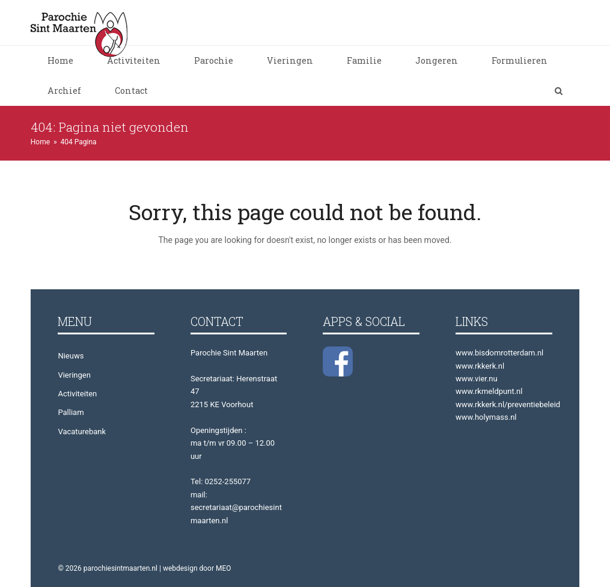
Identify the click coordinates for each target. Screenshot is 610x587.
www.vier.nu (477, 378)
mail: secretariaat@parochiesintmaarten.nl (236, 507)
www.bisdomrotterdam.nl (499, 352)
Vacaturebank (82, 431)
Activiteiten (77, 393)
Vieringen (74, 375)
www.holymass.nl (486, 417)
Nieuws (71, 355)
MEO (223, 568)
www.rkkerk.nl (480, 365)
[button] (558, 91)
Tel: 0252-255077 (221, 481)
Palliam (71, 412)
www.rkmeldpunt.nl (489, 391)
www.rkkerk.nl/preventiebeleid (508, 404)
